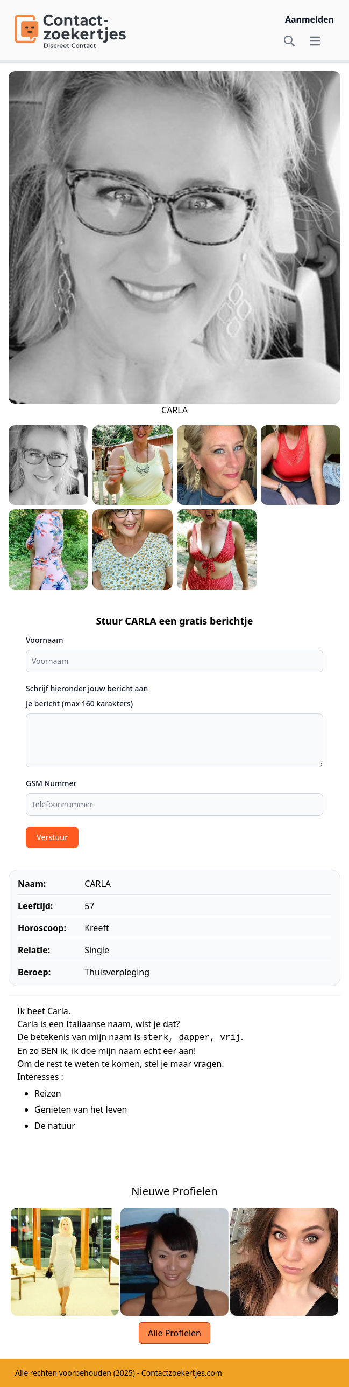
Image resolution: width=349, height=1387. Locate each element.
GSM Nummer (51, 783)
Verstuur (52, 837)
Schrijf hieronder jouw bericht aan (87, 688)
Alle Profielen (174, 1333)
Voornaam (44, 640)
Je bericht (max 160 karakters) (79, 703)
